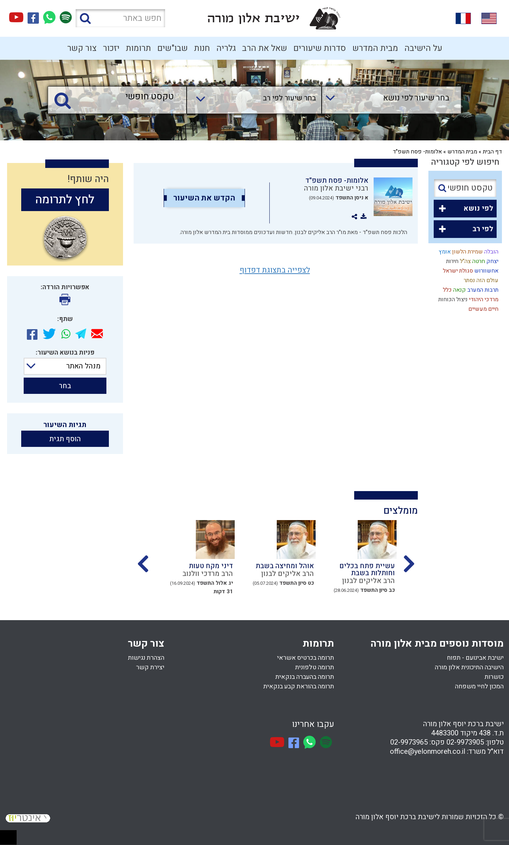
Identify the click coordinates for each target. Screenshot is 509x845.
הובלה (490, 251)
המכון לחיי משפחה (479, 686)
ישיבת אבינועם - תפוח (475, 658)
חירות (451, 261)
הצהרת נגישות (146, 658)
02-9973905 (465, 742)
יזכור (111, 48)
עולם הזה (486, 280)
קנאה (459, 290)
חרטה (478, 261)
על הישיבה (423, 48)
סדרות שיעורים (319, 48)
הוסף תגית (65, 439)
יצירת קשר (150, 667)
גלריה (226, 48)
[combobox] (384, 100)
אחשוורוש (485, 271)
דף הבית (492, 151)
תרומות (138, 48)
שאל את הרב (264, 48)
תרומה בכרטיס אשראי (305, 658)
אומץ (444, 251)
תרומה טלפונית (314, 667)
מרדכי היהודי (483, 299)
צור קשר (81, 48)
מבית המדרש (375, 48)
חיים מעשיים (482, 309)
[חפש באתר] (120, 18)
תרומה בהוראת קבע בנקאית (298, 686)
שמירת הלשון (467, 251)
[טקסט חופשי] (119, 97)
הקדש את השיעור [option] (204, 198)
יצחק (491, 261)
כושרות (494, 677)
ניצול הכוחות (452, 299)
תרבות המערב (482, 290)
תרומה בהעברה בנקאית (304, 677)
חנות (202, 48)
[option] (356, 563)
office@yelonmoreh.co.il (427, 751)
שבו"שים (172, 48)
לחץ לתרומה (64, 199)
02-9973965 (409, 742)
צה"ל (464, 261)
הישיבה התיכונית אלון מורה (469, 667)
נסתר (468, 280)
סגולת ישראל (457, 271)
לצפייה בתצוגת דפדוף (275, 270)
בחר (65, 386)
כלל (446, 290)
